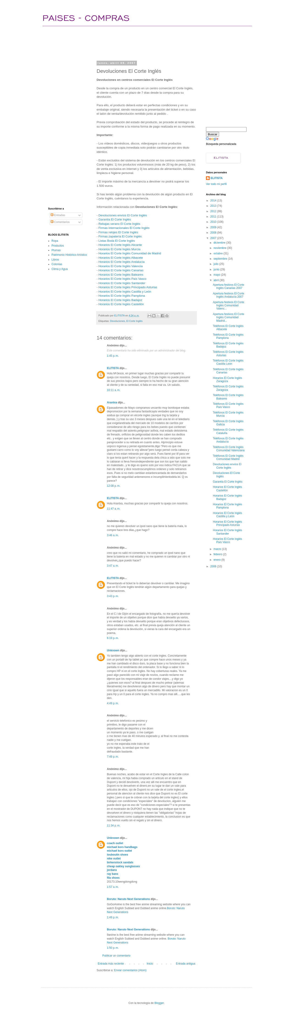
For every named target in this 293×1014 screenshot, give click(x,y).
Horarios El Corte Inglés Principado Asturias (127, 287)
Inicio (150, 963)
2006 (213, 566)
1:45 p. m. (113, 355)
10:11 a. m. (113, 390)
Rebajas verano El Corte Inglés (119, 224)
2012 (213, 211)
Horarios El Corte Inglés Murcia (119, 249)
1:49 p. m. (113, 917)
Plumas (56, 250)
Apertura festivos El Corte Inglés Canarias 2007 (228, 286)
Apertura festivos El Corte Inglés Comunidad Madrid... (228, 317)
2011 (213, 216)
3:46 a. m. (113, 535)
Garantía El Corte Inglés (114, 219)
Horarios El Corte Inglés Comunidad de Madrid (129, 253)
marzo (218, 549)
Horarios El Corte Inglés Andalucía (121, 262)
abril (217, 280)
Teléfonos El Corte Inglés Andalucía (228, 440)
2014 (213, 200)
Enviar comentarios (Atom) (130, 970)
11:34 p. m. (113, 825)
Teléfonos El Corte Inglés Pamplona (228, 336)
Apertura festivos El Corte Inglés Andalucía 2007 (228, 295)
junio (217, 269)
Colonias (57, 264)
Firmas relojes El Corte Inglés (118, 232)
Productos (58, 245)
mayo (217, 274)
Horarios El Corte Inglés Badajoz (120, 300)
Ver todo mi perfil (216, 184)
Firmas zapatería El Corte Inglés (120, 236)
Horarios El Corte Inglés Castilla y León (124, 291)
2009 (213, 227)
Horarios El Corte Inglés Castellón (121, 304)
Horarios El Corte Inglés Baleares (120, 274)
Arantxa (112, 402)
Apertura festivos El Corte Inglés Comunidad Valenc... (228, 305)
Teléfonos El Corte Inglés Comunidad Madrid (228, 457)
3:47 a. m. (113, 565)
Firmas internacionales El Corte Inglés (123, 228)
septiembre (221, 258)
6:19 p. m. (113, 638)
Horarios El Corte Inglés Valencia (120, 266)
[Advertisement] (131, 42)
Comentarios (60, 222)
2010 (213, 221)
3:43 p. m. (113, 596)
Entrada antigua (185, 963)
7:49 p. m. (113, 756)
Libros (55, 259)
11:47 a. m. (113, 508)
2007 (213, 238)
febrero (218, 554)
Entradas (58, 215)
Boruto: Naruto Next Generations (128, 899)
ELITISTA (113, 368)
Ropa (55, 240)
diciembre (220, 242)
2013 (213, 205)
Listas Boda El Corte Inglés (116, 240)
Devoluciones (117, 321)
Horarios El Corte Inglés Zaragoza (227, 379)
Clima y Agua (60, 269)
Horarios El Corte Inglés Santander (121, 283)
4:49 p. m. (113, 703)
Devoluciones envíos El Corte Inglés (122, 215)
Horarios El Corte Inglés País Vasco (122, 278)
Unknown (113, 650)
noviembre (220, 248)
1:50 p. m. (113, 947)
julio (216, 264)
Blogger (159, 1003)
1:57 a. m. (113, 887)
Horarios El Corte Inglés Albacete (120, 257)
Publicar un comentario (116, 955)
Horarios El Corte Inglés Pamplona (121, 295)
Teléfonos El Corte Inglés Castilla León (228, 362)
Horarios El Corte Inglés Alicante (120, 245)
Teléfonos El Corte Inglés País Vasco (228, 405)
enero (217, 559)
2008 (213, 232)
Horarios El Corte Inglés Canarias (120, 270)
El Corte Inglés (134, 321)
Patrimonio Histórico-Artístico (69, 254)
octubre (218, 253)
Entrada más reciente (111, 963)
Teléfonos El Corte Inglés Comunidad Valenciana (228, 449)
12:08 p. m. (113, 485)
